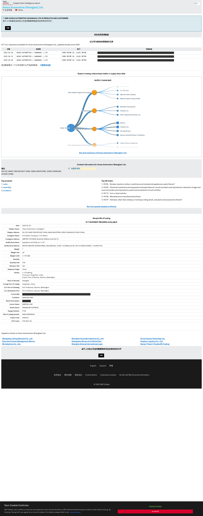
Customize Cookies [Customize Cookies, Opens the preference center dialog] (155, 507)
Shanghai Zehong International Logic (87, 344)
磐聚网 (8, 3)
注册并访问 (75, 169)
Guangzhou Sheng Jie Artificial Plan (87, 341)
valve (5, 184)
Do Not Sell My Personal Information (134, 375)
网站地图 (68, 375)
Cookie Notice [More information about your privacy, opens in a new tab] (75, 513)
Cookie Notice (91, 375)
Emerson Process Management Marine (18, 341)
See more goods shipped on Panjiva (101, 206)
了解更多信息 (45, 65)
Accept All (155, 512)
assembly (7, 187)
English (93, 366)
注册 (7, 28)
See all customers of (103, 153)
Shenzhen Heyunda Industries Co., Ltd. (88, 339)
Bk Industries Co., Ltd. (11, 344)
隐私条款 (78, 375)
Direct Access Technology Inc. (152, 339)
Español (102, 366)
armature (7, 191)
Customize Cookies (108, 375)
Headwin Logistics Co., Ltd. (151, 341)
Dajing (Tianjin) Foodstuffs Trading (154, 344)
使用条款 (57, 375)
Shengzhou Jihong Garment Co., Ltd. (17, 339)
